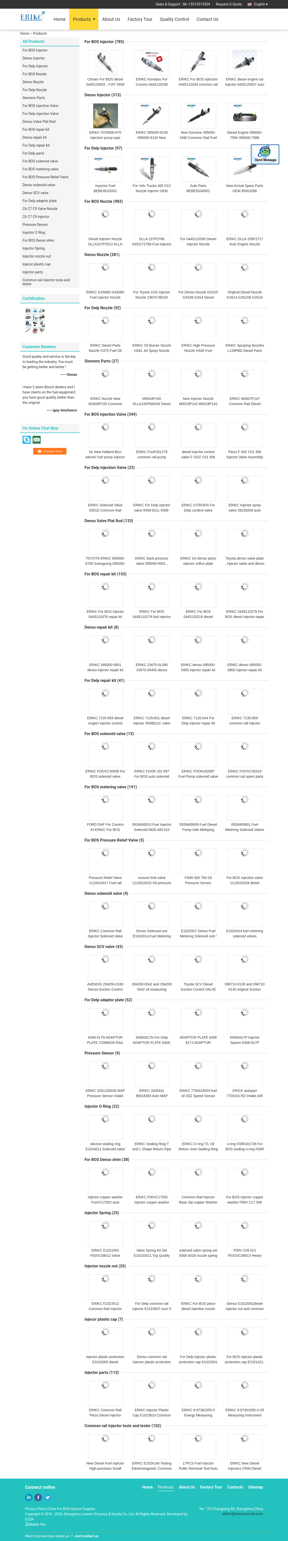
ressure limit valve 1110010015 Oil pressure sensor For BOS (151, 883)
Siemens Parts (34, 98)
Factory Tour (140, 19)
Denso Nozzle (33, 82)
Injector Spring (34, 248)
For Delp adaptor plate (40, 201)
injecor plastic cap (37, 264)
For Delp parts (33, 153)
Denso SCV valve (36, 193)
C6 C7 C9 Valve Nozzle (40, 209)
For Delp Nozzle (35, 90)
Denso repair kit (35, 137)
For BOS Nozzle (35, 74)
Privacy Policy (35, 1509)
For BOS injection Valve (40, 106)
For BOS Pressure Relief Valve (45, 177)
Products (82, 19)
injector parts (33, 272)
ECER (29, 1519)
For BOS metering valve (40, 169)
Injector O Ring (34, 232)
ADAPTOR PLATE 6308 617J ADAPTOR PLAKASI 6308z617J (198, 1042)
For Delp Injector (35, 66)
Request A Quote (229, 4)
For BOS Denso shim (38, 240)
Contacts (235, 1487)
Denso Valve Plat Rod (39, 122)
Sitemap (255, 1487)
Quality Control (174, 19)
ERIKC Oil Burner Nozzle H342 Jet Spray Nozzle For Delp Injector (151, 350)
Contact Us (207, 19)
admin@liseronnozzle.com (242, 1514)
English (261, 4)
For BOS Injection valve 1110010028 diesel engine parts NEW (245, 883)
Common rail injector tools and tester (46, 282)
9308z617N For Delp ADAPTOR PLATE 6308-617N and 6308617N (152, 1042)
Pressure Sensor (35, 225)
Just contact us (86, 1536)
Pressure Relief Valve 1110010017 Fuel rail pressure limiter (105, 883)
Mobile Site (35, 1524)
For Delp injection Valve (40, 114)
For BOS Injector (35, 50)
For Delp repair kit (36, 145)
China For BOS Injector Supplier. (71, 1509)
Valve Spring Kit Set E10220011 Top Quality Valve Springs (152, 1255)
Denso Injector (34, 58)
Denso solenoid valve (39, 185)
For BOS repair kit (36, 129)
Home (59, 19)
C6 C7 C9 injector (36, 217)
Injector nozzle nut (37, 256)
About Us (111, 19)
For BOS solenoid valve (40, 161)
